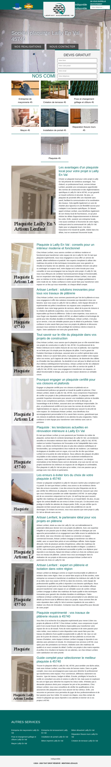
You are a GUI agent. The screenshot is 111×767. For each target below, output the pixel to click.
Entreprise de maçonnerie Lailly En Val (25, 731)
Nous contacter (62, 46)
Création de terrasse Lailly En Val (84, 741)
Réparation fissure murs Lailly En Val (84, 735)
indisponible (81, 4)
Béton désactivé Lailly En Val (82, 730)
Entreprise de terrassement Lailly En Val (54, 731)
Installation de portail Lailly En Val (54, 737)
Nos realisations (28, 46)
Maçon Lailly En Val (19, 743)
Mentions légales (69, 763)
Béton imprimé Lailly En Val (52, 741)
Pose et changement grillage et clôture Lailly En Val (23, 738)
